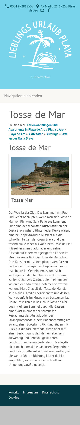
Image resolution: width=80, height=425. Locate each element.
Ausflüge (52, 134)
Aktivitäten (36, 134)
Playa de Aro (17, 134)
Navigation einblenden (23, 95)
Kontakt (14, 392)
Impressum (30, 392)
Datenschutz (50, 392)
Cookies (14, 397)
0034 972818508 (19, 6)
